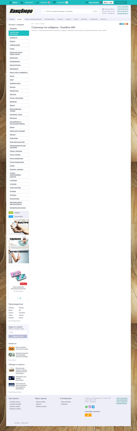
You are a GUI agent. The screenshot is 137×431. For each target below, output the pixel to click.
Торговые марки (49, 19)
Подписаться (17, 336)
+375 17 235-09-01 (122, 6)
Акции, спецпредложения (33, 19)
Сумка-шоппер (15, 188)
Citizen (11, 315)
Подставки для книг (17, 142)
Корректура (14, 91)
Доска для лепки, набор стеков (16, 53)
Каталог (19, 19)
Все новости (12, 360)
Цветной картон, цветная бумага (16, 203)
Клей (11, 80)
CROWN (11, 317)
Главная (11, 19)
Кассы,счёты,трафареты (19, 72)
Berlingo (21, 307)
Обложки (13, 118)
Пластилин (14, 138)
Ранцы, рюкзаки (16, 151)
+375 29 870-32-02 (122, 9)
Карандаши (14, 69)
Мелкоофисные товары (15, 110)
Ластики (13, 94)
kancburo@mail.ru (122, 13)
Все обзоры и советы (15, 392)
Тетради (13, 191)
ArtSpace (11, 307)
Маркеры (13, 102)
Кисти (12, 76)
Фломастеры (14, 199)
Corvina (21, 315)
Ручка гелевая (15, 155)
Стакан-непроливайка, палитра (15, 175)
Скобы (12, 166)
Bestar (10, 310)
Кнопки (12, 87)
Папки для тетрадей (17, 131)
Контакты (103, 19)
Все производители (14, 320)
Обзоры (68, 19)
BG (20, 310)
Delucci (21, 317)
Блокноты (13, 38)
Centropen (22, 312)
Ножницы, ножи (16, 114)
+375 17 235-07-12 (122, 11)
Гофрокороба (15, 45)
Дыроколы (14, 58)
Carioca (11, 312)
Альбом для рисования (14, 33)
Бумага (12, 41)
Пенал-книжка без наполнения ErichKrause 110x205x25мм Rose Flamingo (18, 287)
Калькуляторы (15, 65)
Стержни (13, 184)
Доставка (84, 19)
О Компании (93, 19)
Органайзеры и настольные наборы (17, 122)
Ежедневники (15, 61)
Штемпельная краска (18, 208)
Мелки (12, 105)
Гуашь (12, 49)
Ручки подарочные (17, 162)
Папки (19, 127)
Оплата (76, 19)
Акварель (13, 28)
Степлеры (13, 180)
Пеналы (12, 135)
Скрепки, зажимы (16, 169)
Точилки (13, 195)
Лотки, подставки (16, 98)
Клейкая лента (15, 83)
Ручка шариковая (16, 158)
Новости (60, 19)
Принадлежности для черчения (18, 146)
